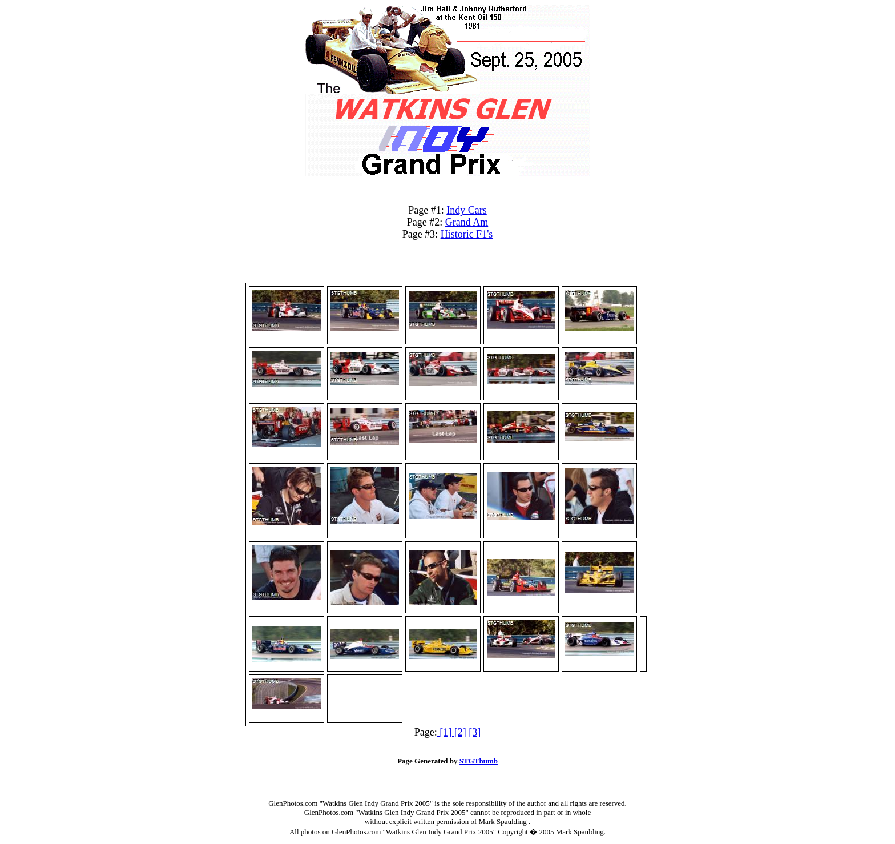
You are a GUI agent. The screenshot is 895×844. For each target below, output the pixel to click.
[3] (475, 732)
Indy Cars (466, 210)
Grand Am (467, 222)
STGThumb (478, 761)
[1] (445, 732)
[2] (460, 732)
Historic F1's (467, 234)
